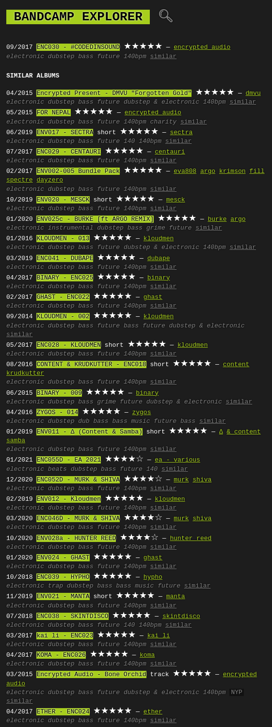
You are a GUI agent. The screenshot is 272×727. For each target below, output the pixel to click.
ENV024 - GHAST (62, 558)
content (236, 364)
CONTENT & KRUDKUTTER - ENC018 (91, 364)
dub (83, 421)
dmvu (252, 93)
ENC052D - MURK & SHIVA (78, 480)
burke (217, 219)
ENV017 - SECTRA (64, 132)
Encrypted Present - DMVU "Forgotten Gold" (114, 93)
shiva (201, 480)
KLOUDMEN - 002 (62, 316)
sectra (181, 132)
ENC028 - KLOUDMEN (68, 345)
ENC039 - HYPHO (62, 577)
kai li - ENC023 (64, 636)
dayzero (49, 180)
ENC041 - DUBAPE (64, 258)
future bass (118, 326)
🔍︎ (166, 17)
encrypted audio (202, 47)
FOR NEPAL (53, 112)
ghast (153, 297)
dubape (158, 258)
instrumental (71, 228)
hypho (153, 577)
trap (55, 586)
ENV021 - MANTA (62, 596)
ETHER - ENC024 (62, 712)
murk (181, 480)
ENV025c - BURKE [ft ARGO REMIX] (95, 219)
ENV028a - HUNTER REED (76, 538)
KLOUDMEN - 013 (62, 238)
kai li (158, 636)
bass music (131, 421)
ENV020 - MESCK (62, 200)
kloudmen (159, 238)
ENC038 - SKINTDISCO (72, 616)
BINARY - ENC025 (64, 278)
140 (129, 141)
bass (85, 56)
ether (153, 712)
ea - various (177, 460)
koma (147, 655)
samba (15, 440)
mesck (175, 200)
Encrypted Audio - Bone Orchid (91, 674)
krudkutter (25, 373)
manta (175, 596)
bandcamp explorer (78, 17)
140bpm (135, 56)
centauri (170, 152)
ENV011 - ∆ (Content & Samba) (89, 432)
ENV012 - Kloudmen (68, 499)
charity (163, 122)
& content (243, 432)
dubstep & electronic (161, 102)
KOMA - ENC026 (60, 655)
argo (207, 171)
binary (158, 278)
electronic (25, 56)
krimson (232, 171)
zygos (141, 412)
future (108, 56)
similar (163, 56)
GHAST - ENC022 (62, 297)
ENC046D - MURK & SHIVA (78, 518)
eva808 (185, 171)
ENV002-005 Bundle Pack (78, 171)
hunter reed (190, 538)
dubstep (61, 56)
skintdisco (181, 616)
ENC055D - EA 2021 (68, 460)
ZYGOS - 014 (57, 412)
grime (155, 228)
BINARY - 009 (59, 393)
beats (57, 469)
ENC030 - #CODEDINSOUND (78, 47)
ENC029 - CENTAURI (68, 152)
